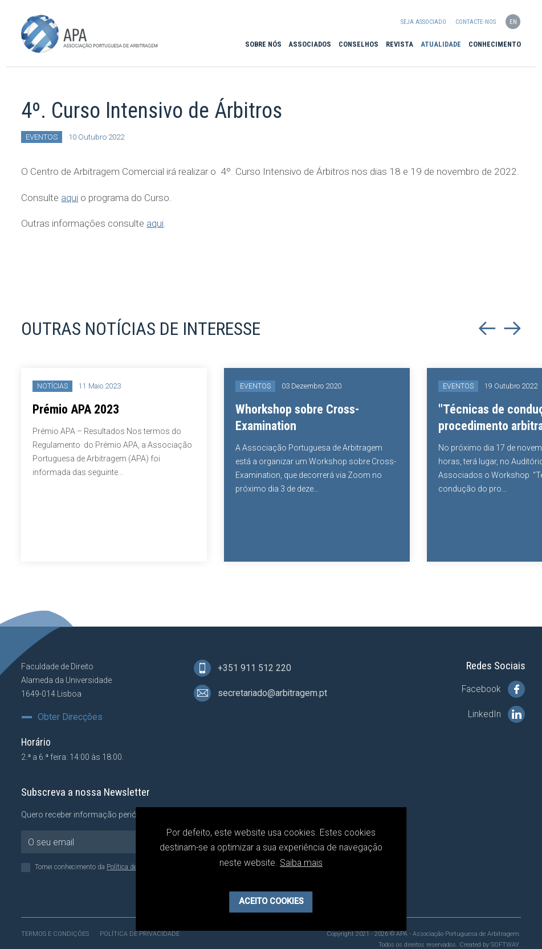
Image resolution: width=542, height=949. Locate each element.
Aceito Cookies (271, 901)
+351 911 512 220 (242, 668)
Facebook (493, 689)
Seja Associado (423, 22)
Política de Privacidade (140, 934)
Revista (399, 44)
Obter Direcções (70, 717)
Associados (309, 44)
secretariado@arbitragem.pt (260, 693)
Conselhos (358, 44)
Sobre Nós (263, 44)
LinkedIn (496, 714)
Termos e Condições (55, 934)
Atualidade (441, 44)
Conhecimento (494, 44)
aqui (69, 197)
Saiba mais (301, 862)
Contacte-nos (475, 22)
